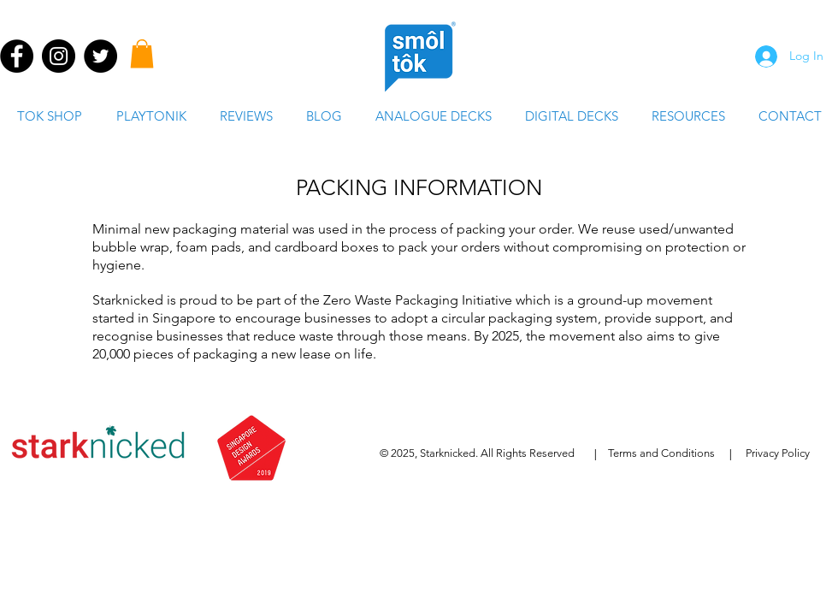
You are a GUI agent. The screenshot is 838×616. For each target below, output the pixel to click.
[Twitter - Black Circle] (100, 56)
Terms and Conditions (661, 453)
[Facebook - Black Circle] (16, 56)
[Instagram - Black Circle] (58, 56)
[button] (142, 53)
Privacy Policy (778, 453)
